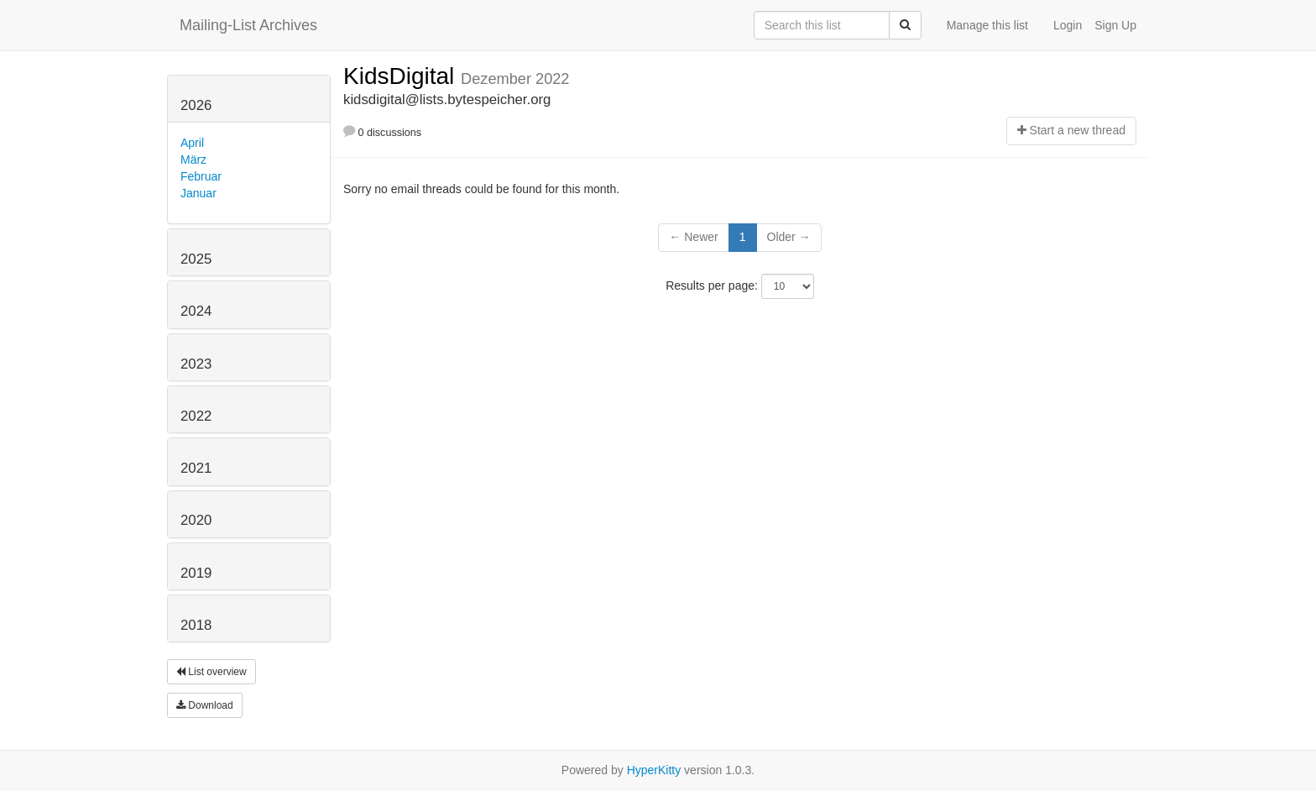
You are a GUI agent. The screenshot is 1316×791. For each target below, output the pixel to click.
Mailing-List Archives (248, 25)
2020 (196, 520)
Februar (201, 176)
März (193, 159)
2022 (196, 416)
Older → (789, 237)
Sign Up (1115, 25)
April (192, 142)
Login (1067, 25)
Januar (198, 193)
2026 (196, 105)
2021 (196, 468)
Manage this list (987, 25)
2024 (196, 311)
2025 (196, 259)
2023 (196, 364)
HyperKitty (654, 770)
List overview (211, 672)
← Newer (693, 237)
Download (204, 705)
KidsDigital (402, 76)
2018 (196, 625)
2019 (196, 573)
